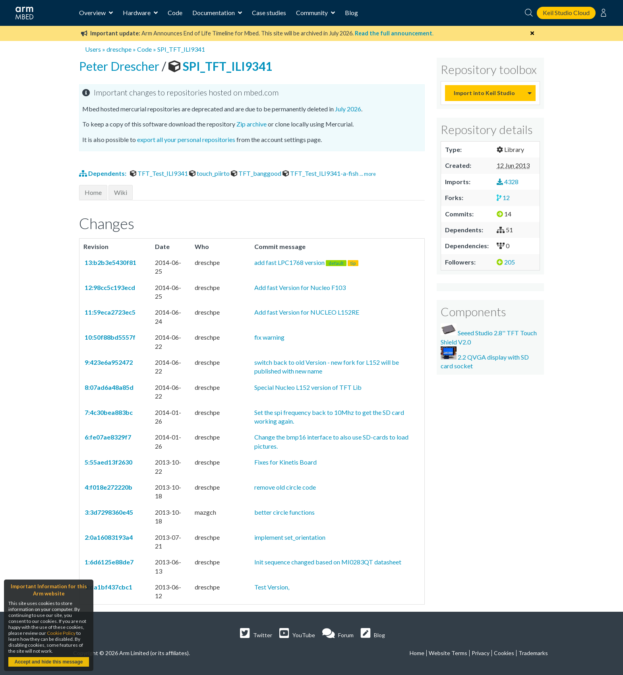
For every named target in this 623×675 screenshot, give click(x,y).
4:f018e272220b (107, 487)
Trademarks (533, 653)
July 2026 (348, 109)
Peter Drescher (120, 66)
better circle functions (284, 512)
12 (503, 197)
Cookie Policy (61, 633)
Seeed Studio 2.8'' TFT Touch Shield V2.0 (489, 334)
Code (175, 12)
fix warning (269, 337)
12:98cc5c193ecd (109, 287)
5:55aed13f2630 (107, 462)
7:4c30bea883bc (108, 412)
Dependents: (103, 173)
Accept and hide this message (48, 662)
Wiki (120, 192)
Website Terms (448, 653)
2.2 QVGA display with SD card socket (485, 358)
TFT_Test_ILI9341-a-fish (321, 173)
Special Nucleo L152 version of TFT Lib (308, 387)
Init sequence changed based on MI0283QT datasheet (327, 562)
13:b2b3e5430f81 (109, 262)
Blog (351, 12)
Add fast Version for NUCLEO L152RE (306, 312)
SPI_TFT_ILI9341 (181, 49)
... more (368, 174)
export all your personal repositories (186, 139)
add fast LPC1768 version (306, 262)
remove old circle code (285, 487)
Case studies (269, 12)
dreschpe (119, 49)
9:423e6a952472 (108, 362)
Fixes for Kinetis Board (285, 462)
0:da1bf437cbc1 (107, 587)
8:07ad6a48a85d (108, 387)
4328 (508, 181)
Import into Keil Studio (484, 92)
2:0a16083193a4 (108, 537)
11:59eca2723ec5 (109, 312)
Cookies (504, 653)
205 (506, 262)
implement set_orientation (289, 537)
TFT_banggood (256, 173)
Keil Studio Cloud (566, 12)
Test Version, (271, 587)
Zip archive (251, 124)
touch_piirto (210, 173)
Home (93, 192)
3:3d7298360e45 (108, 512)
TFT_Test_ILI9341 (159, 173)
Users (93, 49)
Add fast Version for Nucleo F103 (300, 287)
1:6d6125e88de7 (108, 562)
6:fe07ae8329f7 (107, 437)
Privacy (480, 653)
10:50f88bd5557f (109, 337)
